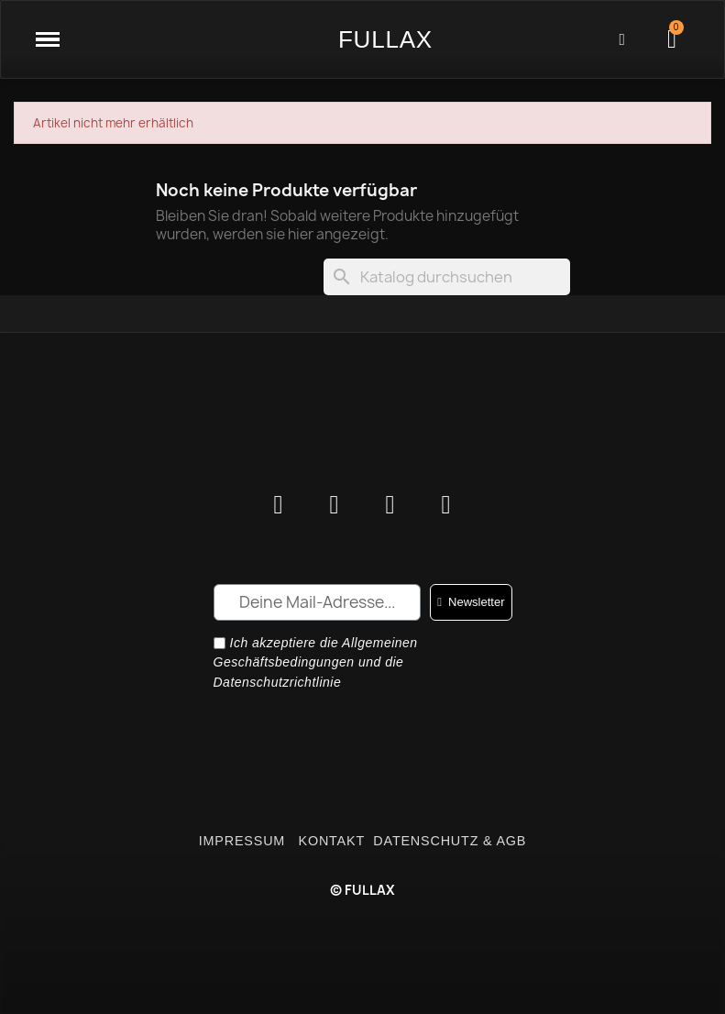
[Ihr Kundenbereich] (622, 39)
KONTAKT (331, 840)
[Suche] (447, 277)
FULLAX (385, 39)
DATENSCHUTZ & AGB (449, 840)
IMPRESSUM (244, 840)
